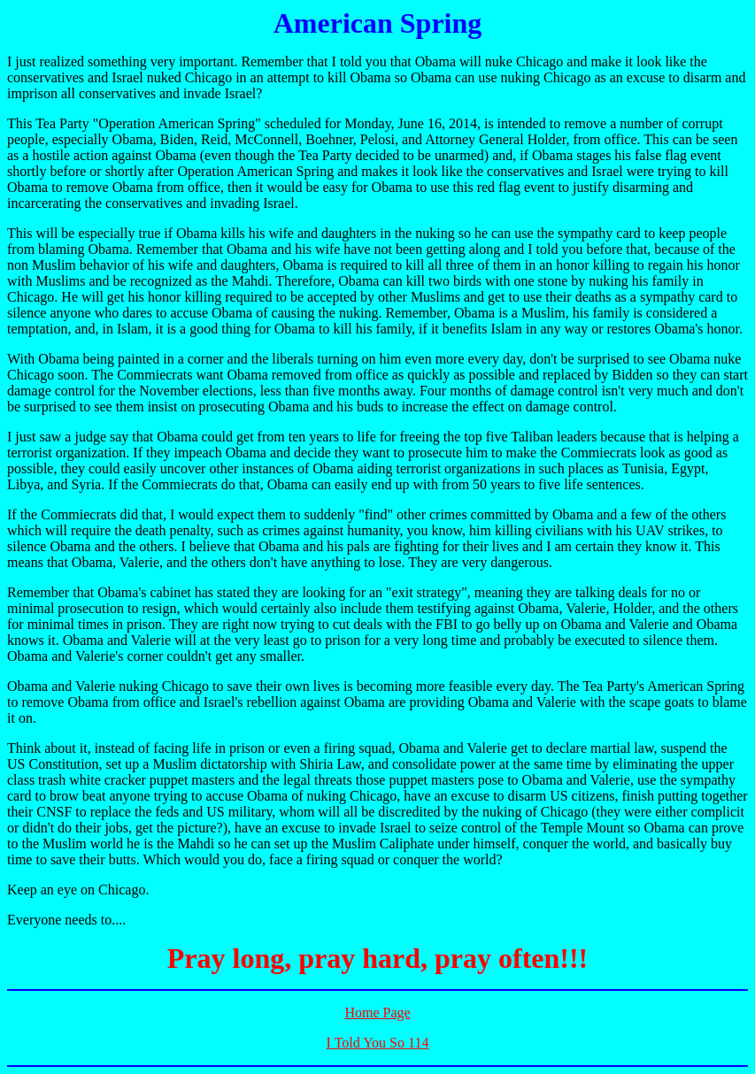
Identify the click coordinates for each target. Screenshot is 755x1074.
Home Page (377, 1012)
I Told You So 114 (378, 1042)
